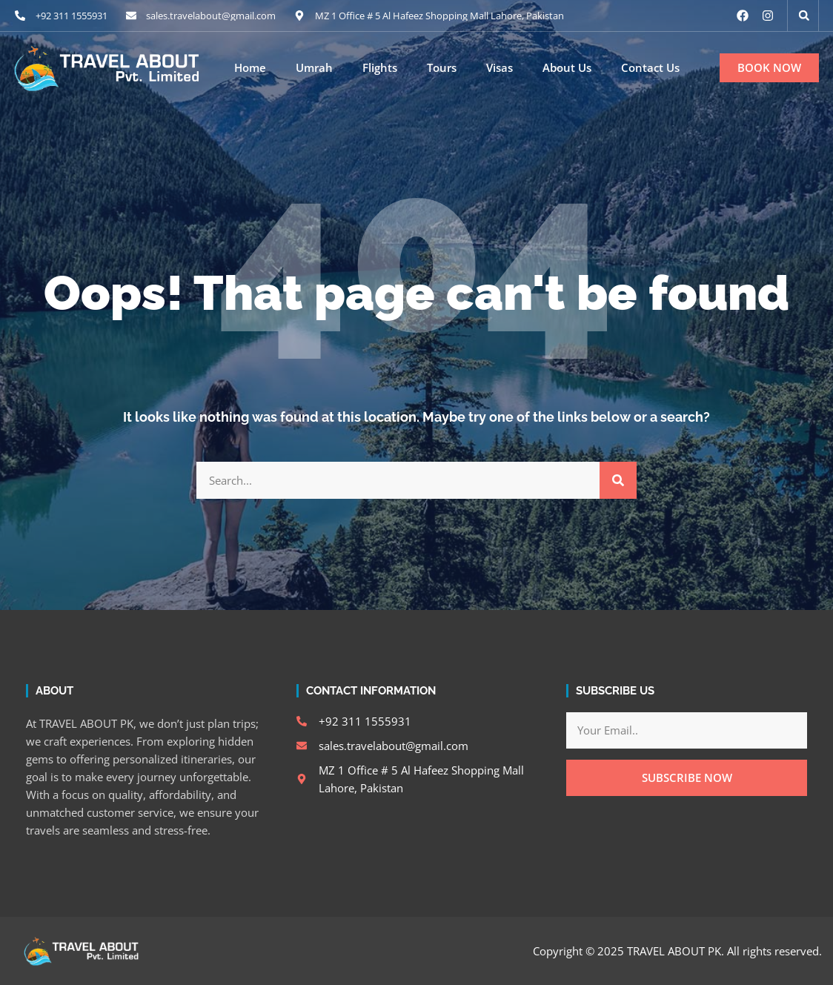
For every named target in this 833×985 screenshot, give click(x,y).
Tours (442, 68)
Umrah (314, 68)
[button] (804, 15)
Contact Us (650, 68)
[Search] (618, 480)
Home (250, 68)
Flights (379, 68)
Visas (499, 68)
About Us (566, 68)
